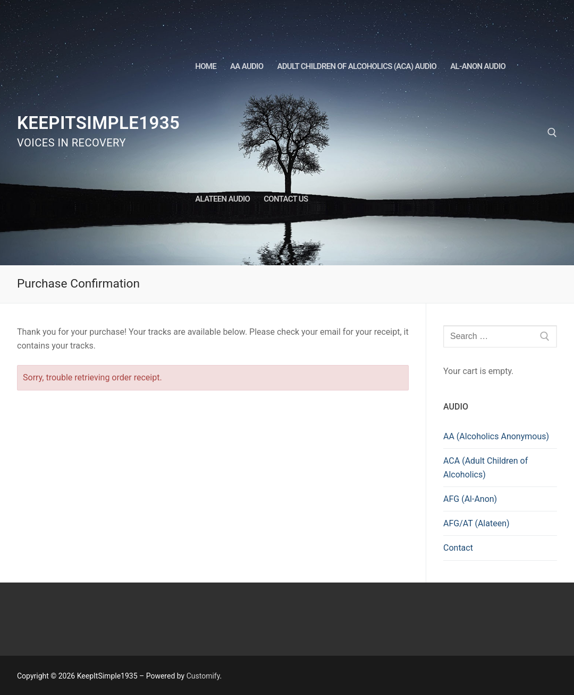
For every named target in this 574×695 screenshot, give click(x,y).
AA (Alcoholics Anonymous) (496, 436)
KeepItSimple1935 (98, 122)
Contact (458, 548)
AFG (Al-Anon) (470, 499)
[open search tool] (552, 132)
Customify (203, 676)
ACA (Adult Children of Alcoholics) (485, 468)
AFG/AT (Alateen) (476, 523)
